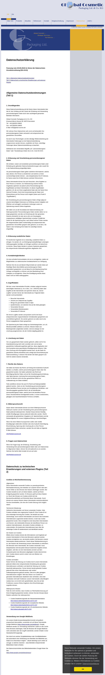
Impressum (70, 21)
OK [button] (83, 669)
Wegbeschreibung (58, 21)
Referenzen (37, 21)
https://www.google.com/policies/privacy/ (18, 652)
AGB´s (90, 21)
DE (8, 14)
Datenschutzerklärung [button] (91, 664)
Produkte (19, 21)
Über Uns (10, 21)
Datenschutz (81, 21)
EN (13, 14)
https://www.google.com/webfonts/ (28, 624)
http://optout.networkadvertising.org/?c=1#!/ (24, 601)
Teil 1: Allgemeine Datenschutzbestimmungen (20, 78)
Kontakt (46, 21)
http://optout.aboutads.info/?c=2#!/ (21, 609)
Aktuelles (28, 21)
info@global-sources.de (13, 434)
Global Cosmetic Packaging (84, 27)
